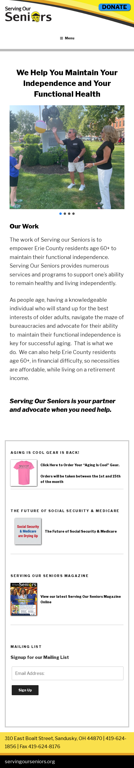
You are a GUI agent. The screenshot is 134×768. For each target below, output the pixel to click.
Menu (67, 38)
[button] (60, 213)
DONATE (114, 7)
